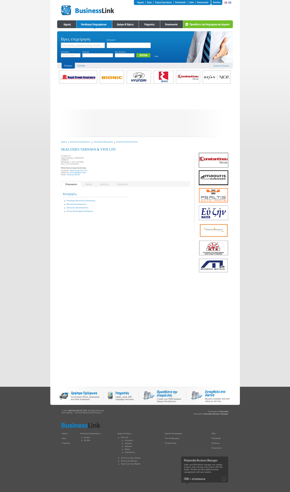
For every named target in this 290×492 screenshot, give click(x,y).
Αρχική (64, 142)
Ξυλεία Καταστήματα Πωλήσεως (80, 211)
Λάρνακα (128, 446)
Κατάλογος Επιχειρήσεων (80, 142)
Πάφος (127, 449)
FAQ (213, 433)
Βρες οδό (124, 437)
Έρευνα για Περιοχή (129, 461)
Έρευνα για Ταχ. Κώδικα (131, 458)
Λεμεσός (128, 443)
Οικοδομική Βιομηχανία (103, 142)
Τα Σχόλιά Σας (170, 443)
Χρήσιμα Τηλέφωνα (221, 66)
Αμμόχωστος (130, 452)
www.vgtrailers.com (77, 172)
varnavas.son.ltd (73, 174)
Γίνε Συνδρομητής (172, 438)
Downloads (216, 438)
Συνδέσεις (216, 443)
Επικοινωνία (216, 448)
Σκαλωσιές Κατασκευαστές (127, 142)
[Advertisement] (145, 111)
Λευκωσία (129, 440)
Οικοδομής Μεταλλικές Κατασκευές (81, 201)
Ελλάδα (81, 65)
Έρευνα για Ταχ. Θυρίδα (130, 464)
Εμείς (64, 438)
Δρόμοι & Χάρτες (124, 433)
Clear (156, 56)
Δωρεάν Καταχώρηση (173, 433)
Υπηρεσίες (66, 443)
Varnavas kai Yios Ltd (78, 170)
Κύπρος (87, 437)
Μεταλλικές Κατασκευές (76, 204)
